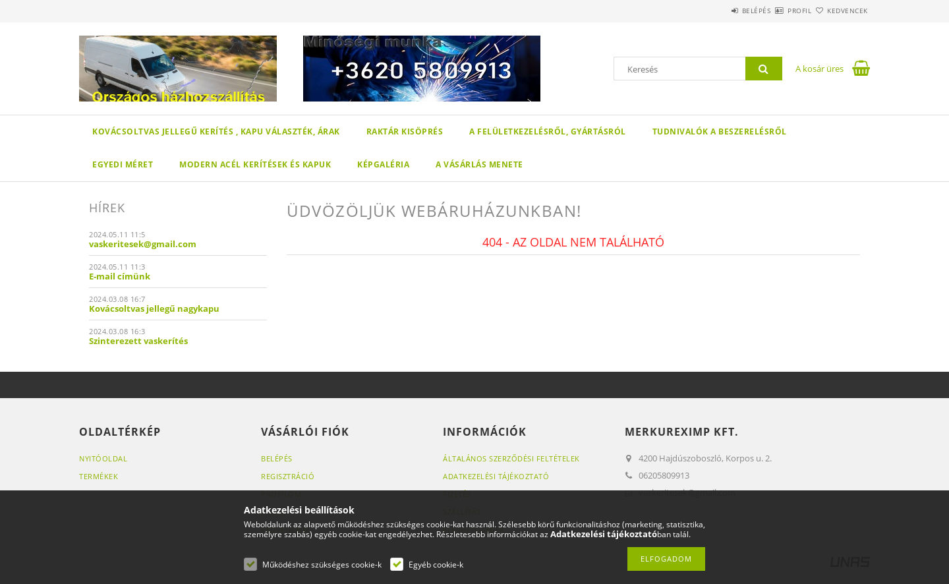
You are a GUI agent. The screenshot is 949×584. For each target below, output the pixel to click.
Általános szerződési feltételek (511, 458)
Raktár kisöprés (405, 131)
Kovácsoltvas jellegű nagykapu (154, 308)
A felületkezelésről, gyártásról (547, 131)
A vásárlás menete (479, 164)
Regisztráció (287, 476)
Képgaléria (383, 164)
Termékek (98, 476)
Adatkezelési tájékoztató (496, 476)
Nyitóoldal (103, 458)
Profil (776, 10)
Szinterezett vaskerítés (138, 340)
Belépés (717, 10)
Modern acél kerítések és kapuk (255, 164)
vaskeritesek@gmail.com (142, 243)
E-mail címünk (119, 276)
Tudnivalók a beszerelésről (719, 131)
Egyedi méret (122, 164)
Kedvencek (840, 10)
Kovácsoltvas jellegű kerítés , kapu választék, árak (216, 131)
